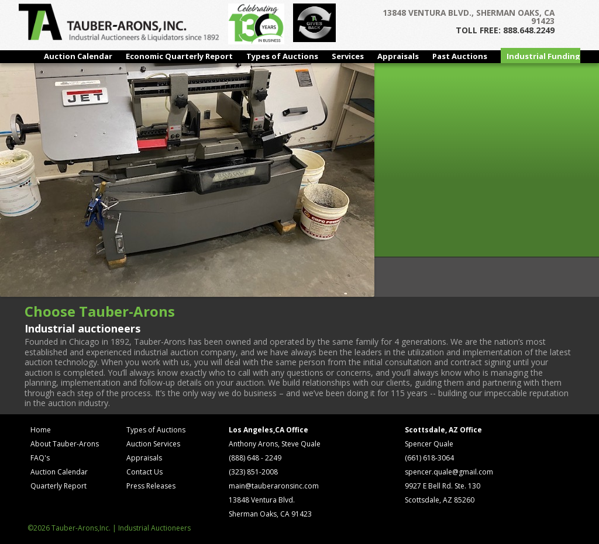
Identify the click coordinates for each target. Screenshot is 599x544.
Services (348, 56)
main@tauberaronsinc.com (274, 486)
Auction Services (153, 444)
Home (40, 430)
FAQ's (40, 458)
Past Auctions (459, 56)
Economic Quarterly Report (179, 56)
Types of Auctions (282, 56)
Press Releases (150, 486)
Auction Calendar (78, 56)
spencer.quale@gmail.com (449, 472)
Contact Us (144, 472)
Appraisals (398, 56)
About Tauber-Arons (64, 444)
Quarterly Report (58, 486)
